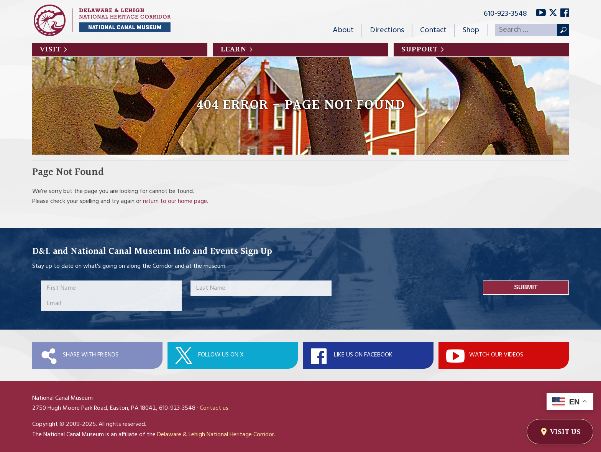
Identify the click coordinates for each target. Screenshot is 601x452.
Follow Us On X (221, 355)
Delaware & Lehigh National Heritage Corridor (215, 435)
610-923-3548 (505, 14)
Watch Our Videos (496, 355)
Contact (433, 30)
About (343, 30)
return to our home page (175, 201)
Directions (387, 30)
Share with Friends (90, 355)
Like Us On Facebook (363, 355)
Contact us (214, 408)
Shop (471, 30)
